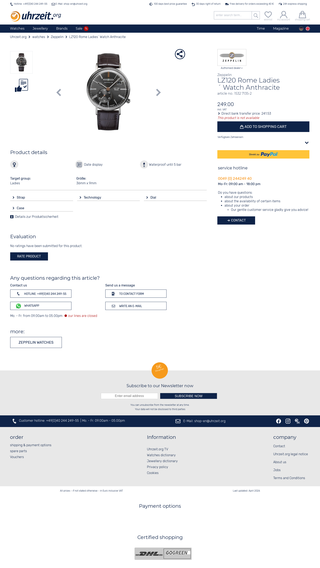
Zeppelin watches (36, 342)
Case (21, 208)
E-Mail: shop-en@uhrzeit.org (71, 4)
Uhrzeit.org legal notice (290, 454)
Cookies (153, 473)
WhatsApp (27, 306)
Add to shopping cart (265, 126)
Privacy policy (157, 467)
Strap (21, 197)
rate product (29, 256)
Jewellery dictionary (162, 461)
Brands (62, 28)
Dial (153, 197)
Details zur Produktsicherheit (36, 217)
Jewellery (40, 28)
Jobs (277, 470)
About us (279, 462)
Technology (93, 197)
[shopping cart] (302, 15)
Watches (17, 28)
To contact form (127, 294)
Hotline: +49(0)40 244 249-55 (30, 4)
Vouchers (17, 457)
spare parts (18, 451)
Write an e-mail (126, 306)
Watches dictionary (161, 455)
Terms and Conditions (289, 478)
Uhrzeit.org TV (157, 449)
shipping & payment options (30, 445)
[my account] (283, 15)
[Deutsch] (301, 28)
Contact (238, 220)
